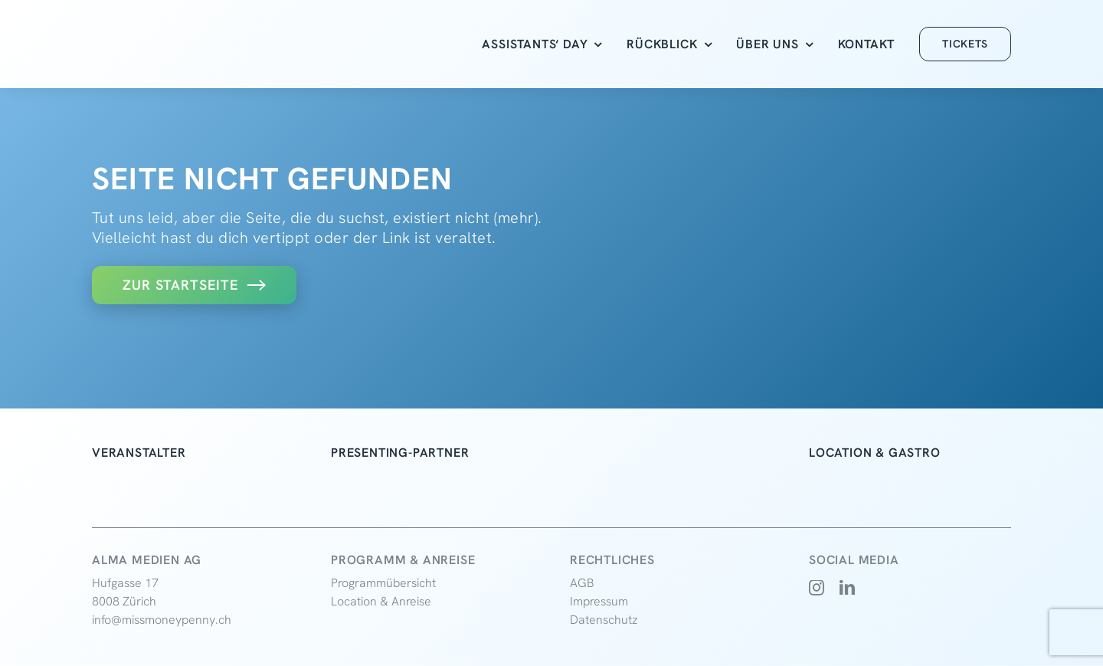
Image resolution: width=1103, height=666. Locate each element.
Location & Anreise (381, 601)
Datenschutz (604, 620)
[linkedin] (848, 587)
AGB (582, 583)
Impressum (599, 601)
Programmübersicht (383, 583)
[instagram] (817, 587)
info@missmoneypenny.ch (161, 620)
